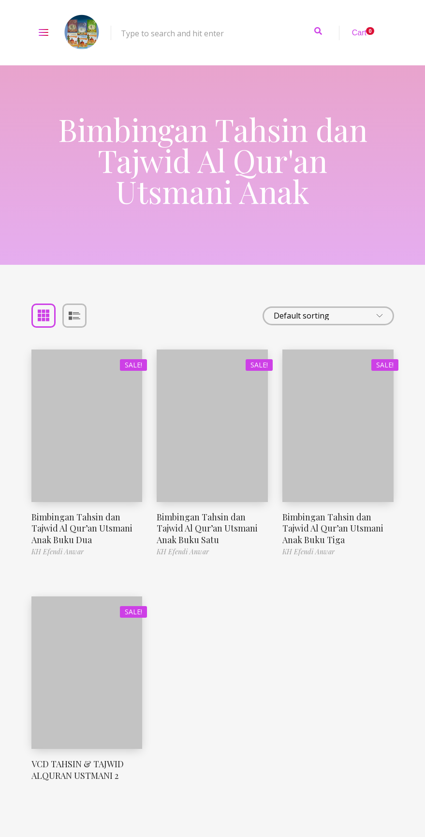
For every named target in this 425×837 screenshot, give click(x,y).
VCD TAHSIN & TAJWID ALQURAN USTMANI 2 (77, 769)
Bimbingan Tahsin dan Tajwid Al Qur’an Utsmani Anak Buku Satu (207, 528)
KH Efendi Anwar (57, 551)
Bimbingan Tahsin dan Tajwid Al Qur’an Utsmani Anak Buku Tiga (332, 528)
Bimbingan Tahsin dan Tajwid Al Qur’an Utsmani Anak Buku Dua (81, 528)
